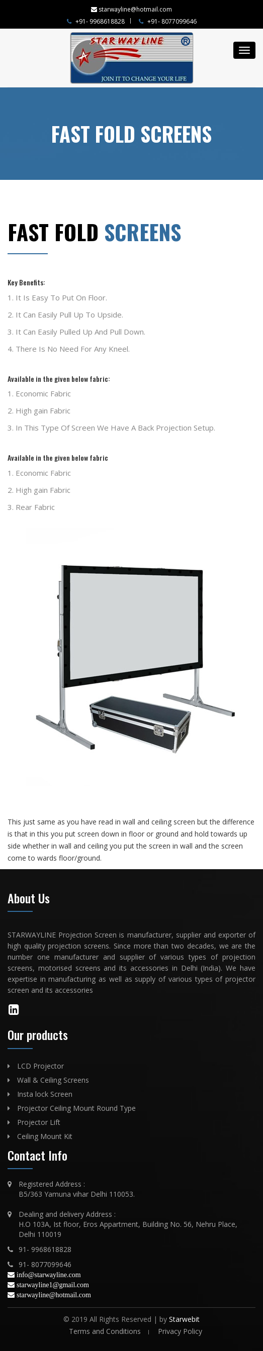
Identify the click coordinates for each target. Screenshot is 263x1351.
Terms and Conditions (105, 1331)
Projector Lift (38, 1122)
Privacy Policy (180, 1331)
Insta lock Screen (44, 1094)
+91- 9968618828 (96, 21)
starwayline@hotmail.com (54, 1294)
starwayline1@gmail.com (53, 1284)
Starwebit (184, 1319)
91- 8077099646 (45, 1264)
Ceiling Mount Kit (44, 1136)
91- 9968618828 (45, 1249)
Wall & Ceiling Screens (53, 1080)
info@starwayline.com (49, 1274)
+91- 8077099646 (168, 21)
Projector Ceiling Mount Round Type (76, 1108)
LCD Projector (40, 1066)
